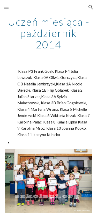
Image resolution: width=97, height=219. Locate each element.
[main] (48, 33)
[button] (6, 7)
